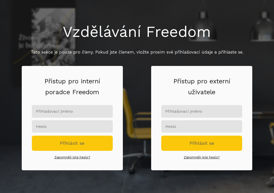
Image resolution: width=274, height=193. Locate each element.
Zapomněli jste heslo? (72, 157)
